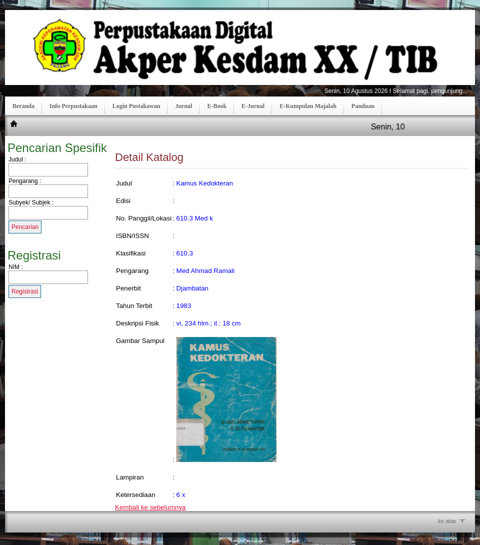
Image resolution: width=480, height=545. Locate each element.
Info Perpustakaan (74, 106)
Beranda (23, 106)
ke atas (447, 521)
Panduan (363, 106)
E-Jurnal (253, 106)
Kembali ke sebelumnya (150, 507)
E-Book (216, 106)
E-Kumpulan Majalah (308, 106)
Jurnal (183, 106)
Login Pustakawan (136, 106)
